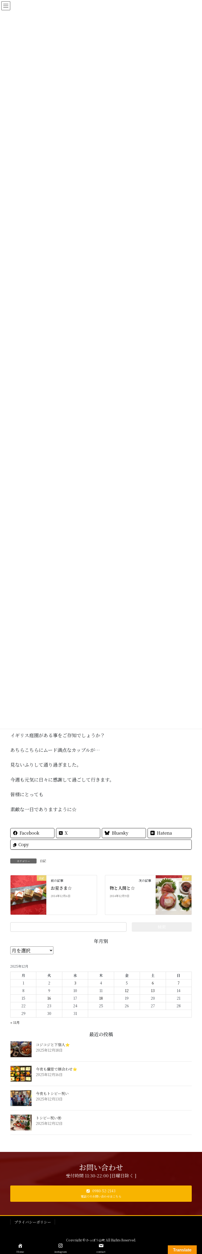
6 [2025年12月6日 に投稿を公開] (153, 983)
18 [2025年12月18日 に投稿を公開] (101, 998)
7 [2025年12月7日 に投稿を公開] (179, 983)
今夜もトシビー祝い (52, 1093)
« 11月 (15, 1022)
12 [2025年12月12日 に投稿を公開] (127, 990)
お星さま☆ (61, 888)
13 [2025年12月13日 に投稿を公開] (153, 990)
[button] (101, 1193)
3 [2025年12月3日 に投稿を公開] (75, 983)
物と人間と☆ (122, 888)
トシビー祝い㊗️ (48, 1117)
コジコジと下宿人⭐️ (53, 1044)
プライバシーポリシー (32, 1222)
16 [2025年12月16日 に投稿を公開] (49, 998)
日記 (43, 860)
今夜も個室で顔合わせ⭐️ (56, 1069)
